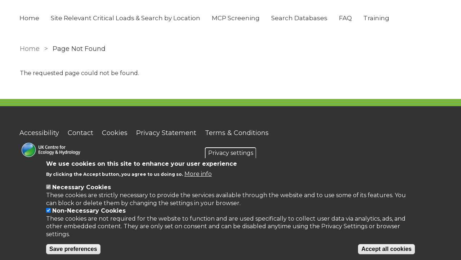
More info (198, 173)
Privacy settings (230, 153)
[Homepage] (80, 150)
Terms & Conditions (237, 133)
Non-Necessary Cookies (89, 210)
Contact (81, 133)
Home (30, 18)
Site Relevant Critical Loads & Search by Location (126, 18)
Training (377, 18)
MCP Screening (236, 18)
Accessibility (39, 133)
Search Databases (300, 18)
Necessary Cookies (81, 187)
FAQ (345, 18)
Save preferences (73, 249)
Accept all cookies (386, 249)
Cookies (115, 133)
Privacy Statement (166, 133)
